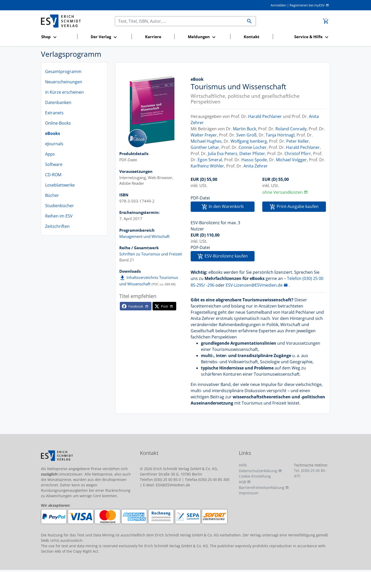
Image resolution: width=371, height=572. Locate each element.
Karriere (153, 36)
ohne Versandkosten (282, 192)
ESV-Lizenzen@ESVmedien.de (254, 285)
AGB (242, 481)
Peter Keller (297, 141)
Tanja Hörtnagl (280, 135)
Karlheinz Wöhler (207, 166)
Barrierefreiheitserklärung (261, 487)
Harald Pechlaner (265, 116)
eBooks (52, 133)
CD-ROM (53, 175)
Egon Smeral (210, 160)
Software (53, 164)
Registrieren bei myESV (307, 5)
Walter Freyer (204, 135)
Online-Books (58, 123)
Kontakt (251, 36)
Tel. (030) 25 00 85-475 (310, 473)
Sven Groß (246, 135)
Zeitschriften (57, 226)
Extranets (54, 113)
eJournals (54, 144)
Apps (50, 154)
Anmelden (278, 5)
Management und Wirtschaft (144, 236)
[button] (57, 37)
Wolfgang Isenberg (249, 141)
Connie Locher (253, 147)
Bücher (52, 195)
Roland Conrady (291, 129)
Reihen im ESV (59, 216)
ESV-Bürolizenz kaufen (222, 256)
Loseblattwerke (60, 185)
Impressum (248, 492)
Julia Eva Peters (222, 153)
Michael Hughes (206, 141)
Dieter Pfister (252, 153)
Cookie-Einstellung (255, 476)
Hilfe (243, 465)
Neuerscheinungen (63, 82)
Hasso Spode (254, 160)
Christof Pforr (297, 153)
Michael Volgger (291, 160)
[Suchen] (179, 21)
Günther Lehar (205, 147)
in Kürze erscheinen (64, 92)
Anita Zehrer (255, 166)
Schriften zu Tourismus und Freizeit (150, 253)
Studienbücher (59, 205)
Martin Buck (244, 129)
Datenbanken (58, 102)
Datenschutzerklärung (258, 470)
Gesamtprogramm (63, 71)
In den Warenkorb (222, 207)
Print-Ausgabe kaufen (293, 207)
